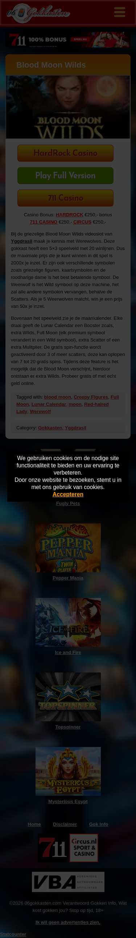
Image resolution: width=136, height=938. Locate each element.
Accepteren (68, 494)
